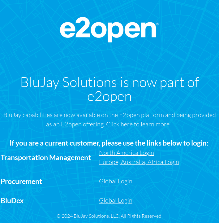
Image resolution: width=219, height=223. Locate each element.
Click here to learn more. (138, 124)
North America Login (126, 152)
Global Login (115, 200)
